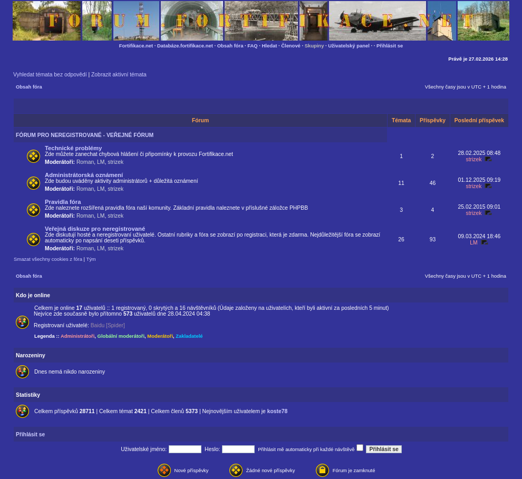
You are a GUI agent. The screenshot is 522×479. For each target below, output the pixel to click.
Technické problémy (73, 148)
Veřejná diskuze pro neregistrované (95, 229)
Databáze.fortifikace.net (185, 45)
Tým (90, 259)
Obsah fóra (230, 45)
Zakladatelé (189, 336)
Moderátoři (160, 336)
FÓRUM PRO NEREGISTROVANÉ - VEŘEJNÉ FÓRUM (84, 135)
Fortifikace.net (136, 45)
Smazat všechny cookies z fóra (48, 259)
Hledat (269, 45)
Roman (85, 162)
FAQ (252, 45)
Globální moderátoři (121, 336)
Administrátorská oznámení (84, 175)
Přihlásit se (389, 45)
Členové (291, 45)
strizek (115, 162)
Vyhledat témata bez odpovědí (50, 74)
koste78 (277, 411)
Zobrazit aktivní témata (119, 74)
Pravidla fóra (63, 202)
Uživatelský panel (349, 45)
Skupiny (314, 45)
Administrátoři (77, 336)
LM (100, 162)
